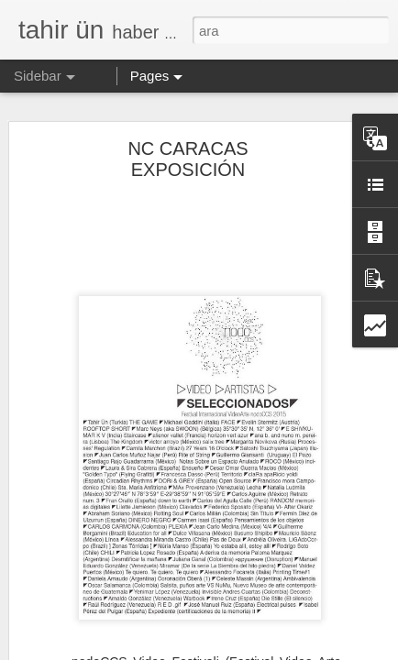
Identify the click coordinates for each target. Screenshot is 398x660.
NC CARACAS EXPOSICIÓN (187, 120)
